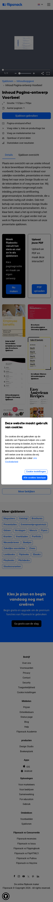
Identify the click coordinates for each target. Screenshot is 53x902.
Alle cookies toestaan (34, 477)
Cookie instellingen (36, 471)
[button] (6, 896)
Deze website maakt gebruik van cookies (26, 427)
